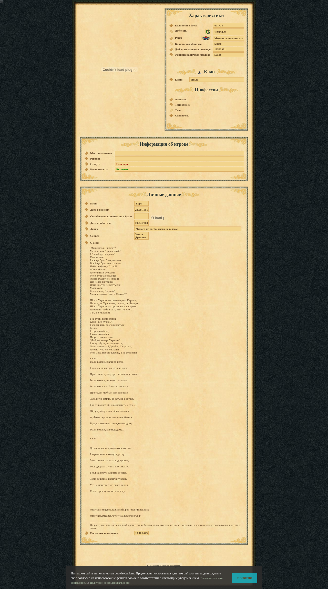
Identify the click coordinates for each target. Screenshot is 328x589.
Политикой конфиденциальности (109, 584)
